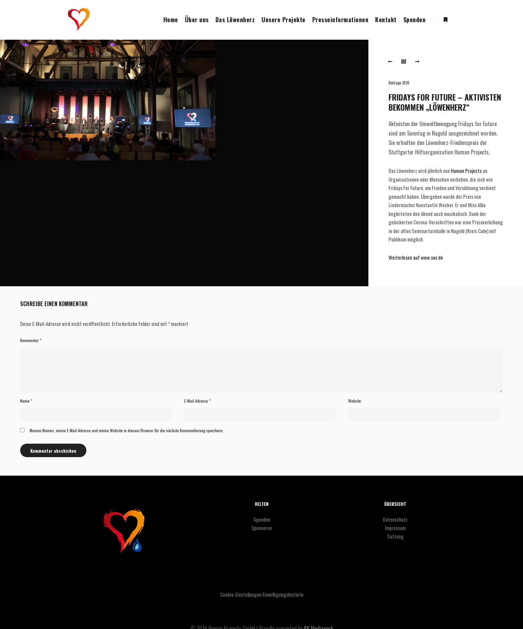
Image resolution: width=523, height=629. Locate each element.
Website (354, 401)
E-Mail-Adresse (197, 401)
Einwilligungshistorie (283, 594)
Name (26, 401)
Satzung (395, 536)
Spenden (261, 519)
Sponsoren (261, 527)
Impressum (395, 527)
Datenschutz (395, 519)
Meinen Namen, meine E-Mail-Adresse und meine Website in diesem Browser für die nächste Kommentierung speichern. (127, 430)
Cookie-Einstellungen (241, 594)
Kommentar (30, 340)
